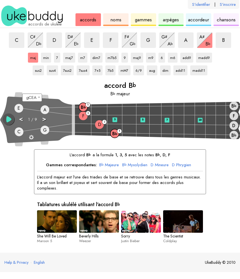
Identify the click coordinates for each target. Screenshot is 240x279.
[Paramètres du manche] (31, 137)
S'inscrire (228, 4)
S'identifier (201, 4)
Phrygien (181, 165)
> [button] (44, 119)
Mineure (160, 165)
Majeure (109, 165)
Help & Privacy (16, 262)
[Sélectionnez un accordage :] (32, 98)
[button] (9, 119)
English (39, 262)
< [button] (21, 119)
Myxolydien (134, 165)
